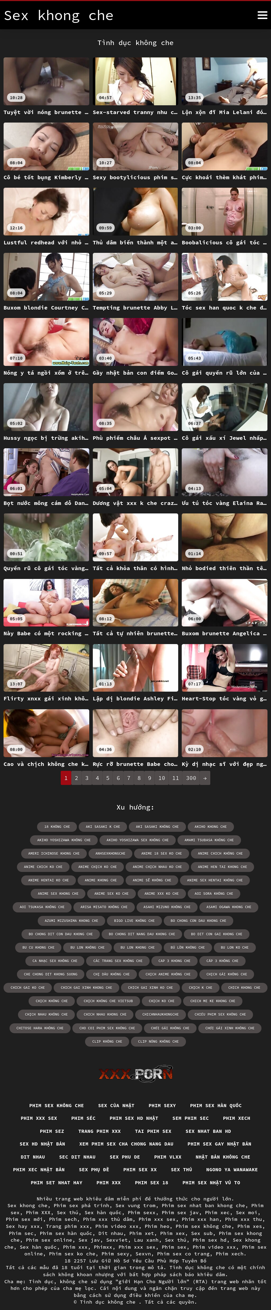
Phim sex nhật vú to (212, 1169)
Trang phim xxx (99, 1117)
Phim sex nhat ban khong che (203, 1192)
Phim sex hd (210, 1226)
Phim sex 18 (152, 1169)
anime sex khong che (173, 880)
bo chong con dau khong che (55, 920)
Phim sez (51, 1117)
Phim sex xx (140, 1156)
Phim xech (238, 1104)
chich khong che (243, 974)
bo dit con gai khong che (37, 933)
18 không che (23, 826)
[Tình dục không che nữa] (262, 15)
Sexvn (143, 1240)
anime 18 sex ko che (51, 853)
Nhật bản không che (224, 1143)
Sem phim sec (191, 1104)
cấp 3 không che (243, 947)
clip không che (107, 1027)
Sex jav (89, 1226)
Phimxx (103, 1233)
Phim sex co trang (183, 1240)
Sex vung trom (135, 1192)
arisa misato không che (217, 893)
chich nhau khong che (105, 1000)
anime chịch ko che (221, 853)
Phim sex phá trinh (81, 1192)
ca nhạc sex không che (77, 947)
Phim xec (217, 1199)
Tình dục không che (109, 1288)
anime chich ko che (167, 853)
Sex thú (182, 1156)
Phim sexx (142, 1199)
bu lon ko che (25, 947)
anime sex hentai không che (109, 880)
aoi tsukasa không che (156, 893)
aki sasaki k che (69, 826)
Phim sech (63, 1206)
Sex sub (202, 1219)
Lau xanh (146, 1226)
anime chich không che (110, 853)
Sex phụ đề (93, 1156)
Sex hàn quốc (103, 1199)
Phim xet (142, 1219)
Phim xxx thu (243, 1206)
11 (175, 777)
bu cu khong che (94, 933)
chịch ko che (161, 987)
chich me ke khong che (212, 987)
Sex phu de (124, 1143)
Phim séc (83, 1104)
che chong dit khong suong (51, 960)
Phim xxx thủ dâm (107, 1206)
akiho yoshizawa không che (233, 826)
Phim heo (157, 1213)
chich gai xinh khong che (86, 974)
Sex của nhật (116, 1091)
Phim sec (21, 1219)
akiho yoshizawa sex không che (47, 840)
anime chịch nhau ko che (51, 867)
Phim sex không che (56, 1091)
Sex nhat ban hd (209, 1117)
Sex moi (246, 1199)
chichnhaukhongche (161, 1000)
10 (161, 777)
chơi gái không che (170, 1014)
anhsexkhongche (240, 840)
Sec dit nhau (76, 1143)
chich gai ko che (29, 974)
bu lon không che (143, 933)
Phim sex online (49, 1226)
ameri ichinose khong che (183, 840)
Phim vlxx (168, 1143)
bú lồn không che (242, 933)
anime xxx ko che (47, 893)
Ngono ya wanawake (233, 1156)
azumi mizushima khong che (169, 907)
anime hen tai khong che (116, 867)
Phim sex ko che (72, 1240)
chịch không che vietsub (108, 987)
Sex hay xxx (23, 1213)
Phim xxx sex (37, 1104)
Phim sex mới (24, 1206)
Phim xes (249, 1213)
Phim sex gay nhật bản (220, 1130)
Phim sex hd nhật (134, 1104)
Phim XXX (38, 1199)
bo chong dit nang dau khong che (210, 920)
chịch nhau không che (47, 1000)
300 (191, 777)
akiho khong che (176, 826)
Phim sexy (163, 1091)
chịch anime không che (168, 960)
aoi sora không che (99, 893)
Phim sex (174, 1233)
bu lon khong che (193, 933)
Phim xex (172, 1219)
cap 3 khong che (196, 947)
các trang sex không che (139, 947)
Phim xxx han (200, 1206)
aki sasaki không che (123, 826)
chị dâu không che (112, 960)
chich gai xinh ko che (150, 974)
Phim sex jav (180, 1199)
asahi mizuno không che (43, 907)
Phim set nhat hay (55, 1169)
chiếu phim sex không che (219, 1000)
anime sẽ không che (47, 880)
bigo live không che (231, 907)
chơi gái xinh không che (229, 1014)
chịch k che (200, 974)
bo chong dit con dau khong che (130, 920)
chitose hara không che (41, 1014)
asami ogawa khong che (104, 907)
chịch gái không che (226, 960)
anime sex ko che (226, 880)
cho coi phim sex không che (107, 1014)
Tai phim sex (153, 1117)
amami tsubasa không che (118, 840)
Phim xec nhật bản (38, 1156)
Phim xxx (108, 1169)
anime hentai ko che (176, 867)
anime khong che (228, 867)
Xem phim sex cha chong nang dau (126, 1130)
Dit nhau (31, 1143)
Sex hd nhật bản (41, 1130)
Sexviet (117, 1226)
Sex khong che (27, 1192)
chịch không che (52, 987)
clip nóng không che (158, 1027)
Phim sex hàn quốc (217, 1091)
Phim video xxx (117, 1213)
